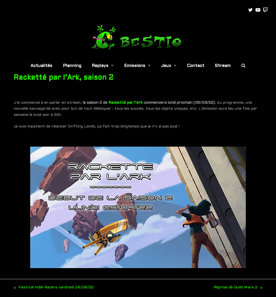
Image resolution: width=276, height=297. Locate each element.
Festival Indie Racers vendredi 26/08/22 (54, 288)
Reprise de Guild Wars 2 (237, 288)
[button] (243, 66)
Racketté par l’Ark (125, 102)
